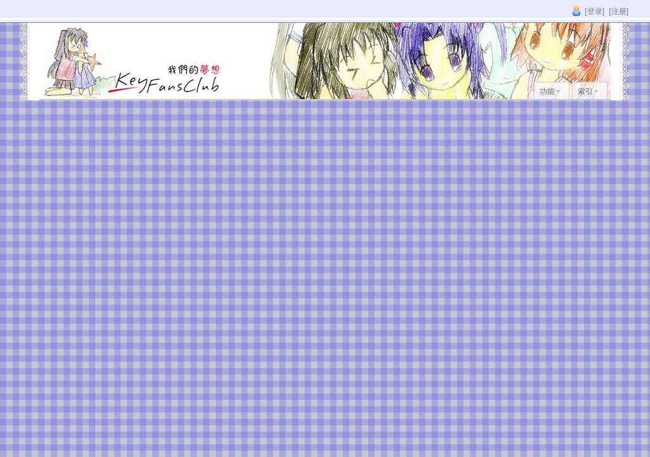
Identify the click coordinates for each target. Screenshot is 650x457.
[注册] (618, 11)
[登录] (594, 11)
